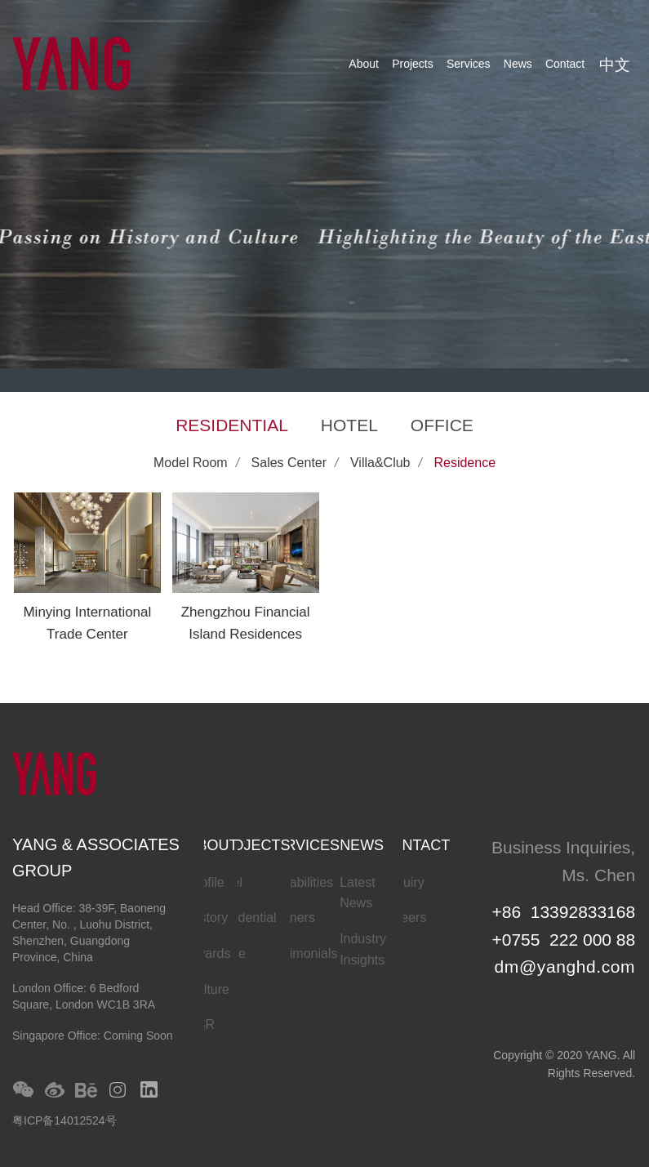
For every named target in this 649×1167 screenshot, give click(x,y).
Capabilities (299, 882)
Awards (208, 953)
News (518, 63)
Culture (208, 989)
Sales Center (289, 463)
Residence (464, 463)
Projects (412, 63)
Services (469, 63)
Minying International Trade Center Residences (87, 634)
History (207, 917)
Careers (403, 917)
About (364, 63)
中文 (614, 64)
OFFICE (442, 425)
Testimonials (301, 953)
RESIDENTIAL (232, 425)
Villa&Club (380, 463)
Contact (565, 63)
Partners (289, 917)
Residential (244, 917)
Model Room (190, 463)
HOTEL (349, 425)
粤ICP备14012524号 (64, 1120)
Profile (205, 882)
